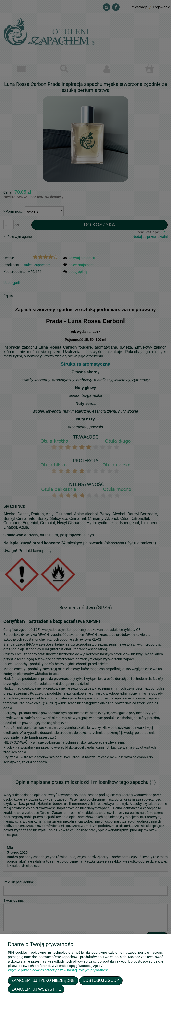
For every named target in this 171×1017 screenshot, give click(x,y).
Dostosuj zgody (101, 980)
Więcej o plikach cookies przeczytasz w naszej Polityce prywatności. (59, 970)
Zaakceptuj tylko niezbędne (43, 980)
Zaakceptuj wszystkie (36, 989)
